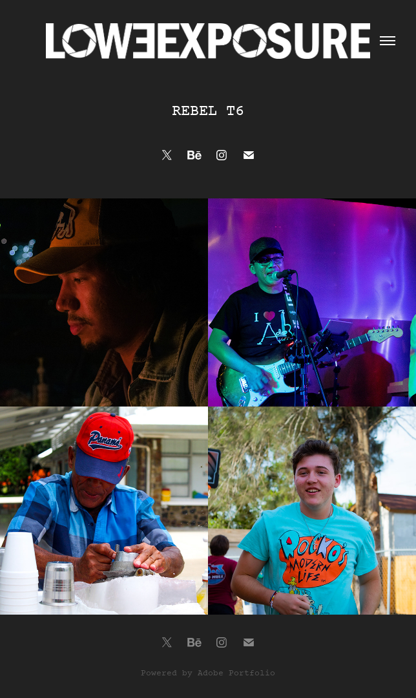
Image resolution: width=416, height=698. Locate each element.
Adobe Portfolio (236, 673)
